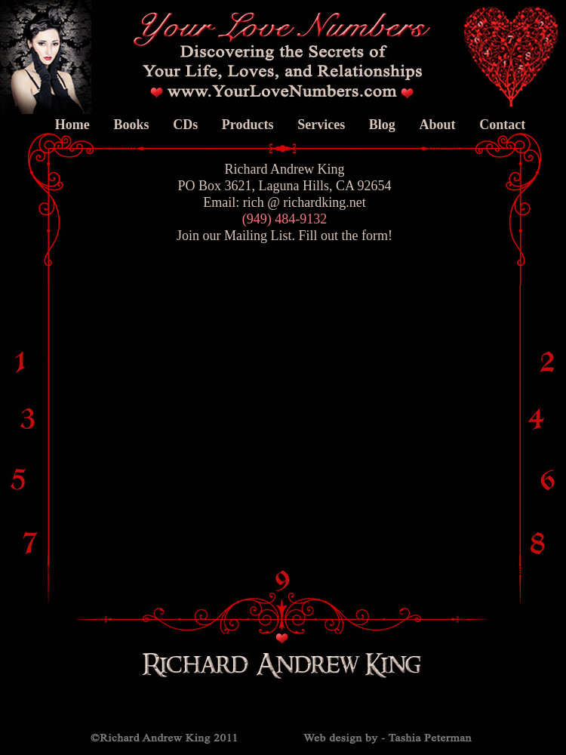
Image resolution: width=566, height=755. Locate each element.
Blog (382, 124)
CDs (185, 124)
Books (131, 124)
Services (321, 124)
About (437, 124)
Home (72, 124)
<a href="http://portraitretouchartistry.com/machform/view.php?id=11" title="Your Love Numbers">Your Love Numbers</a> (250, 371)
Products (248, 124)
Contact (502, 124)
